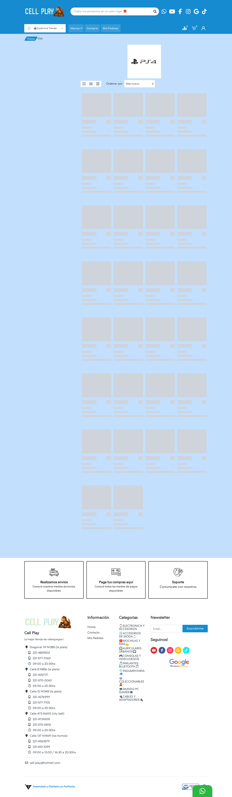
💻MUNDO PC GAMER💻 (129, 690)
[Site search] (110, 11)
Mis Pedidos (95, 638)
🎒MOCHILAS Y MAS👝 (129, 642)
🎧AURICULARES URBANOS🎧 (130, 650)
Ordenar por (114, 83)
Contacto (93, 632)
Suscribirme (195, 628)
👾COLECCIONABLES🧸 (131, 681)
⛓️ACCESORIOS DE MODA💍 (130, 635)
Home (31, 38)
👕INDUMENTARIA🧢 (132, 672)
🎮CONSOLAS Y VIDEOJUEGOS (130, 657)
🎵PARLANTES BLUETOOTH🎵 (129, 665)
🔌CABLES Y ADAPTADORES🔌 (131, 698)
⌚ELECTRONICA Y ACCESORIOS (132, 627)
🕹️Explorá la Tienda (45, 28)
